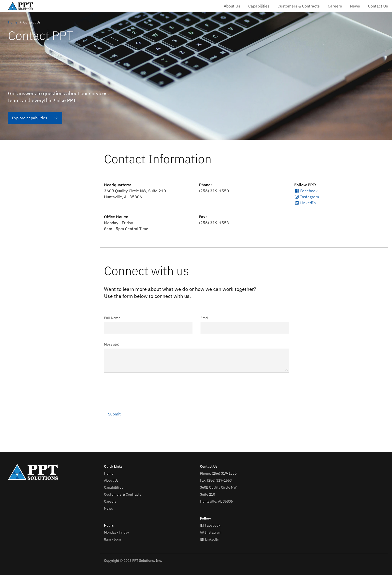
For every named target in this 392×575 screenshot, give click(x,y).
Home (13, 22)
